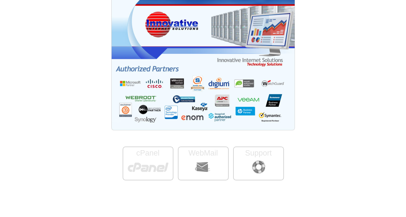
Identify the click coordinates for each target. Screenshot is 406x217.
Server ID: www (203, 199)
